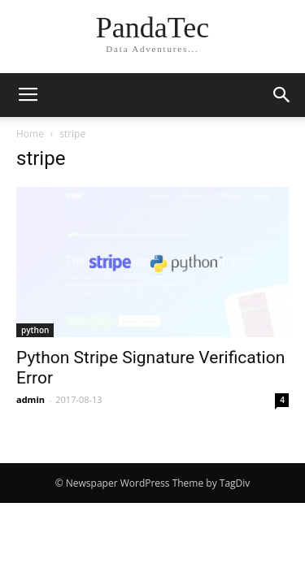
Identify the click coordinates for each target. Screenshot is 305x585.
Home (30, 134)
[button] (282, 95)
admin (30, 399)
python (35, 330)
